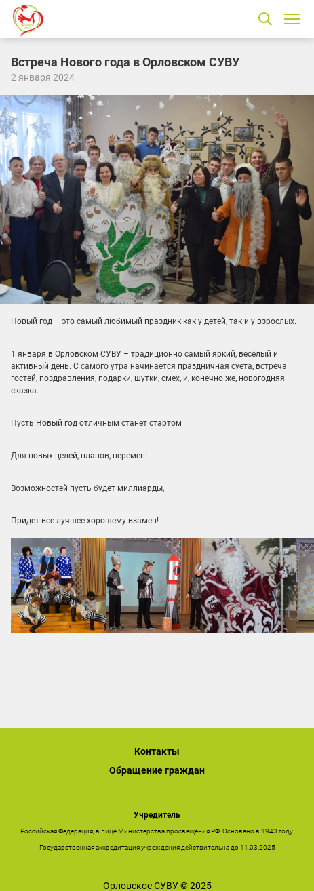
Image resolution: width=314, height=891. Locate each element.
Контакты (157, 751)
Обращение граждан (157, 770)
